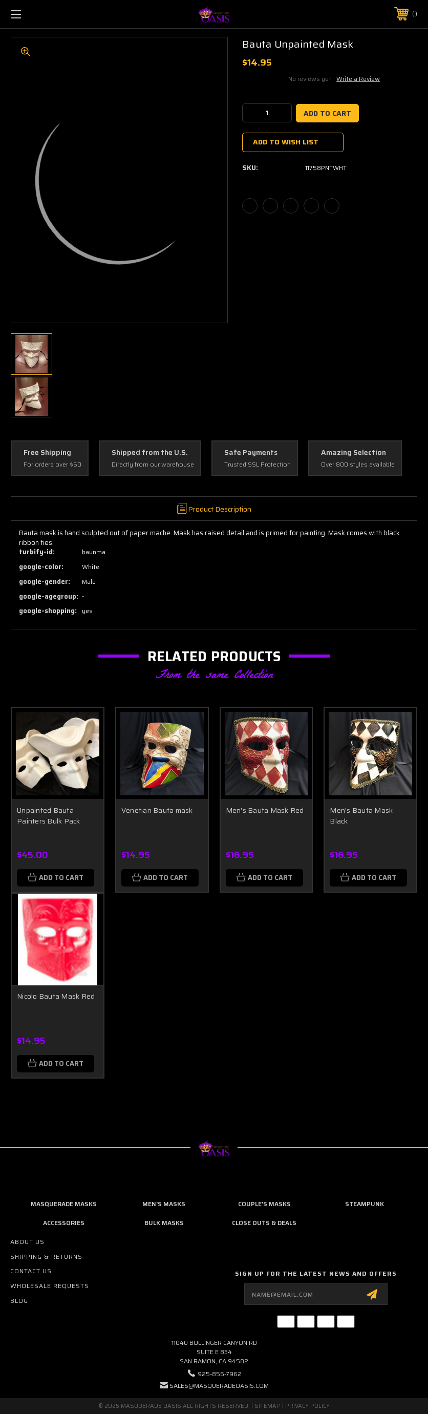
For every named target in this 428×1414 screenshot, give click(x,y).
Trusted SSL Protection (257, 464)
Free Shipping (47, 453)
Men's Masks (163, 1204)
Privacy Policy (307, 1406)
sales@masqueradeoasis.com (219, 1385)
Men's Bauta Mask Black (361, 816)
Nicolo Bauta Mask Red (56, 996)
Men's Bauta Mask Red (265, 810)
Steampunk (364, 1204)
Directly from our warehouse (153, 464)
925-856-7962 (220, 1374)
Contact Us (31, 1271)
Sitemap (267, 1406)
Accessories (63, 1223)
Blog (19, 1300)
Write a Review (358, 78)
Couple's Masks (264, 1204)
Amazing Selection (353, 453)
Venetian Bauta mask (157, 810)
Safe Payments (250, 453)
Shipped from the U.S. (150, 453)
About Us (27, 1242)
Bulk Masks (164, 1223)
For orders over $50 (52, 464)
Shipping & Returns (46, 1256)
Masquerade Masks (64, 1204)
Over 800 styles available (358, 464)
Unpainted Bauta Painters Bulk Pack (48, 816)
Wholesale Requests (49, 1286)
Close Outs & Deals (264, 1223)
